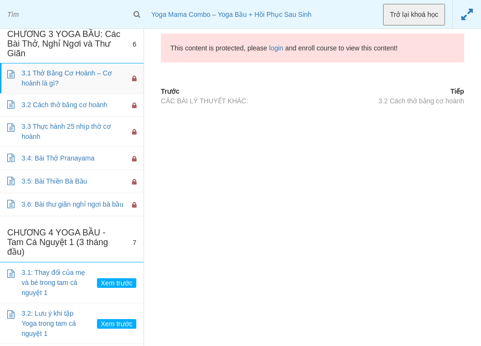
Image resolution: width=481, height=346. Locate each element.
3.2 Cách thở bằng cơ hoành (421, 101)
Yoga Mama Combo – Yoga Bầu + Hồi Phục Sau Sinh (231, 14)
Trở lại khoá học (414, 14)
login (276, 48)
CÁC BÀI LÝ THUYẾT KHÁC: (204, 101)
